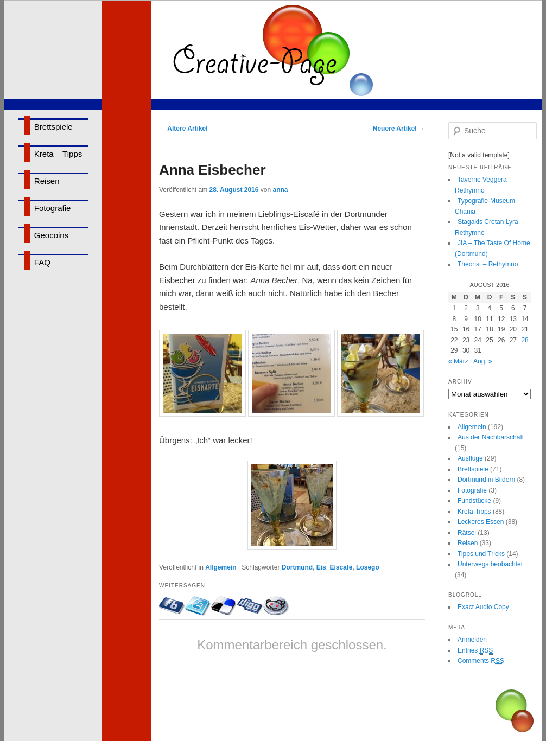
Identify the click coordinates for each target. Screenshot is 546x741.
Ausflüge (470, 458)
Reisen (47, 181)
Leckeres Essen (481, 522)
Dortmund (297, 567)
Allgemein (220, 567)
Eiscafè (340, 567)
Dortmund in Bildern (486, 479)
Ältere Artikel (183, 128)
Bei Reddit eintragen (276, 606)
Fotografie (52, 208)
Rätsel (467, 532)
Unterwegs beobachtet (490, 564)
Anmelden (472, 639)
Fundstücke (474, 500)
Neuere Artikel (399, 128)
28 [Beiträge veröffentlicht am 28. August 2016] (524, 340)
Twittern (198, 606)
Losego (367, 567)
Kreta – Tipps (58, 153)
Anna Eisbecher (212, 170)
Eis (321, 567)
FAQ (42, 262)
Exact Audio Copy (483, 607)
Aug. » (482, 361)
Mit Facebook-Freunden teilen (172, 606)
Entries (475, 651)
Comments (481, 661)
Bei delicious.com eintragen (224, 606)
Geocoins (51, 235)
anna (280, 190)
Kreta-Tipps (474, 511)
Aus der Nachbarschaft (491, 437)
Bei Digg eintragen (250, 606)
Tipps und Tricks (481, 554)
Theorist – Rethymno (488, 264)
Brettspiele (53, 126)
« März (458, 361)
